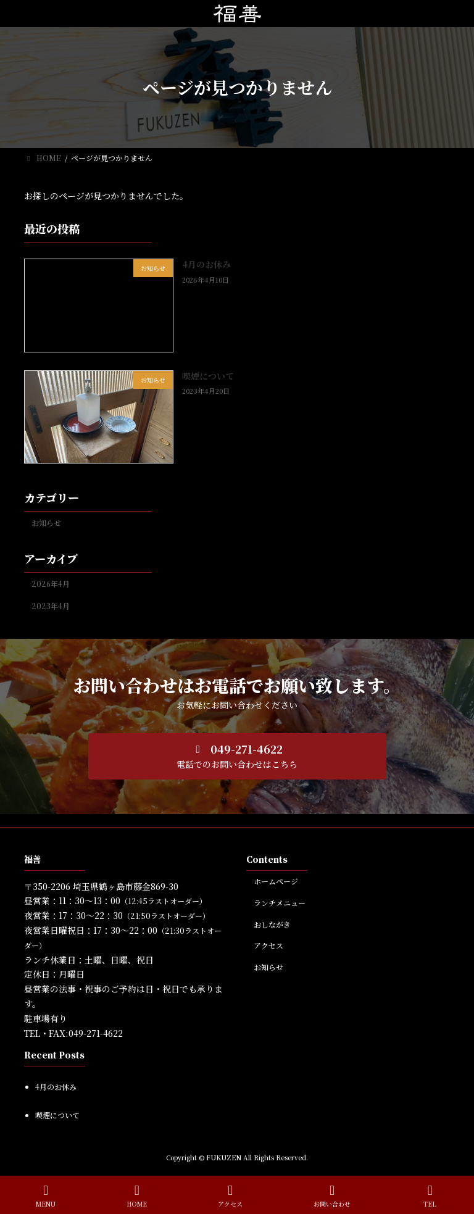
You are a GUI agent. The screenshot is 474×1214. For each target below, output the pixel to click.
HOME (137, 1196)
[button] (237, 756)
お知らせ (46, 522)
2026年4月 (50, 583)
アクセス (268, 945)
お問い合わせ (332, 1196)
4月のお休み (206, 264)
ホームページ (276, 881)
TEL (430, 1196)
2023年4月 (50, 606)
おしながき (272, 923)
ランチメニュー (280, 902)
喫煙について (208, 375)
